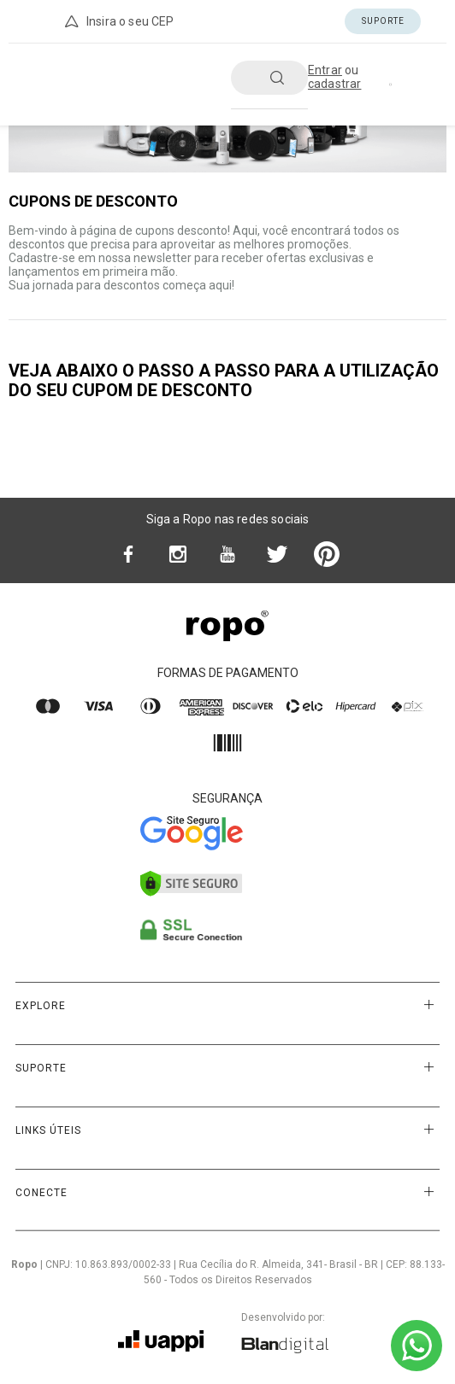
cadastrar (334, 84)
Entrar (325, 70)
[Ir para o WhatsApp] (416, 1345)
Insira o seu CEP (118, 21)
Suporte (383, 21)
